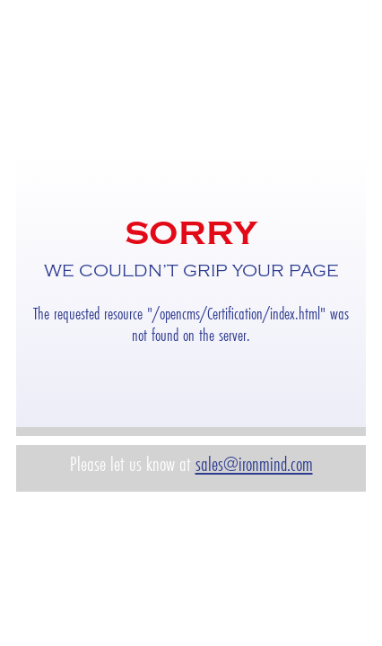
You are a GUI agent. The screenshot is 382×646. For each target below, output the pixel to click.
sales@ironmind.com (254, 464)
